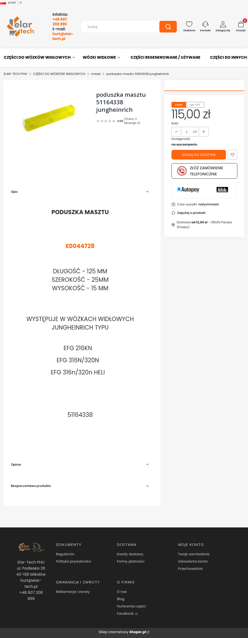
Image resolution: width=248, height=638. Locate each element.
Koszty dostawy (130, 554)
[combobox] (117, 27)
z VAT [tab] (179, 105)
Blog (120, 599)
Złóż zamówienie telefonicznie (200, 171)
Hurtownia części (131, 606)
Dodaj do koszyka (199, 154)
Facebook (126, 613)
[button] (168, 26)
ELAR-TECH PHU (15, 74)
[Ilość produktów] (187, 132)
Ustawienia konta (193, 561)
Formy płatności (130, 561)
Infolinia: (60, 19)
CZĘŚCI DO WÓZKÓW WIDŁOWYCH (59, 74)
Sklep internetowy (122, 632)
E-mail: (63, 34)
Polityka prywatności (73, 561)
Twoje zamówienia (193, 554)
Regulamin (65, 554)
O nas (122, 591)
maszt (96, 74)
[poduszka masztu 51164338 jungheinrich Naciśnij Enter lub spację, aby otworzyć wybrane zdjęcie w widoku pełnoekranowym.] (50, 116)
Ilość (174, 123)
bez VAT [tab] (195, 105)
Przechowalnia (190, 568)
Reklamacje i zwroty (73, 591)
